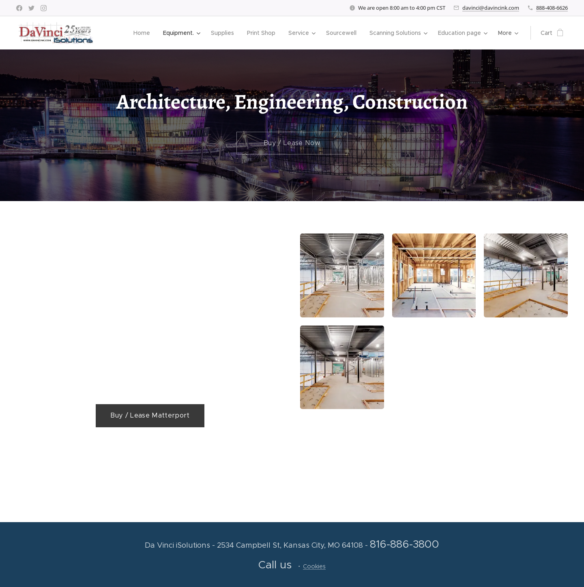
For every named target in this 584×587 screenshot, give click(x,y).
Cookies (314, 566)
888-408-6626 (552, 7)
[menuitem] (144, 33)
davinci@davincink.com (490, 7)
